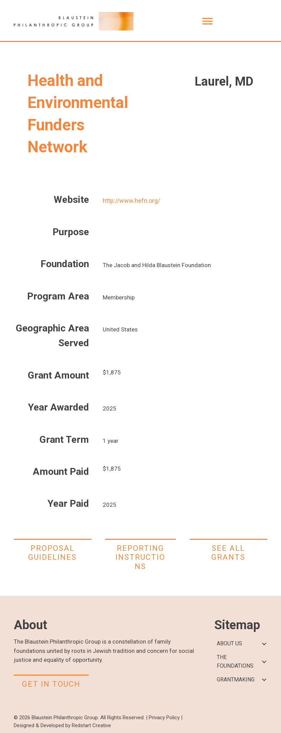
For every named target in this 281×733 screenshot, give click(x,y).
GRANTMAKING (236, 679)
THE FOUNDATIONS (235, 661)
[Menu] (207, 21)
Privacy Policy (164, 717)
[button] (264, 643)
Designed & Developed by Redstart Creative (62, 725)
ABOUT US (229, 643)
